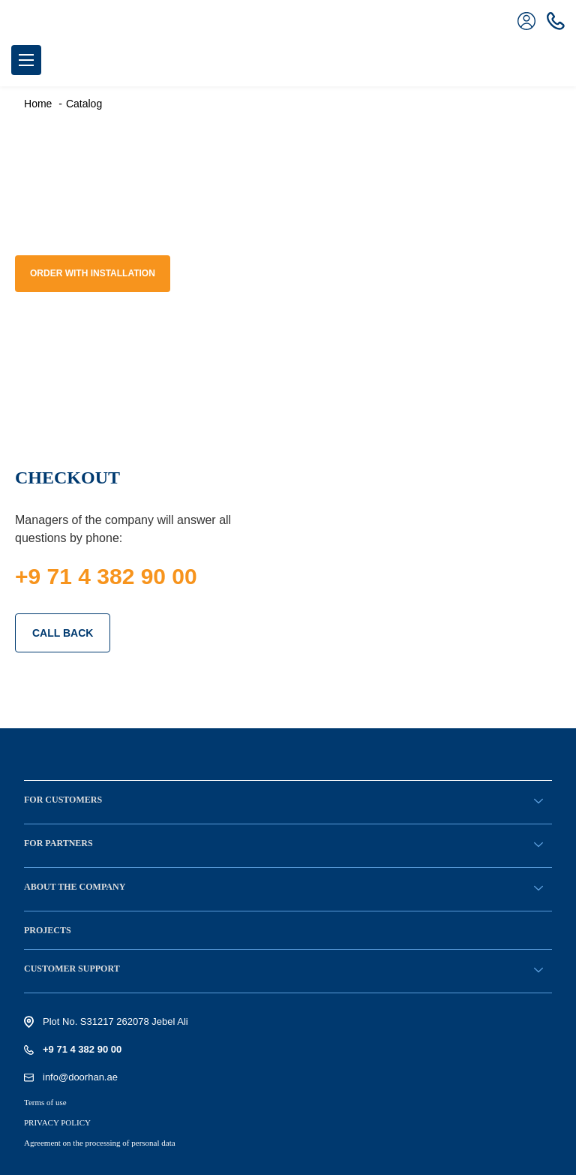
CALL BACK (62, 633)
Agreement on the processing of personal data (100, 1142)
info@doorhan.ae (80, 1077)
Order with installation (92, 273)
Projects (47, 930)
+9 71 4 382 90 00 (106, 576)
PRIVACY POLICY (57, 1122)
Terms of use (45, 1102)
